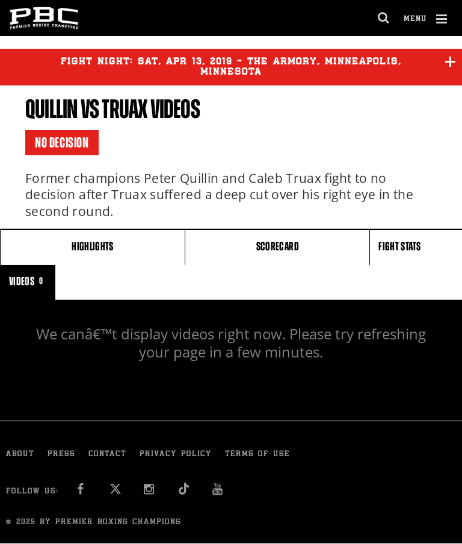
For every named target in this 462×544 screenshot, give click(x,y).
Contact (107, 454)
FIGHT (399, 246)
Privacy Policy (176, 454)
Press (61, 454)
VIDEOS (27, 281)
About (20, 454)
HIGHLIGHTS (93, 246)
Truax (124, 109)
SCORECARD (277, 246)
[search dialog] (384, 18)
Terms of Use (257, 454)
